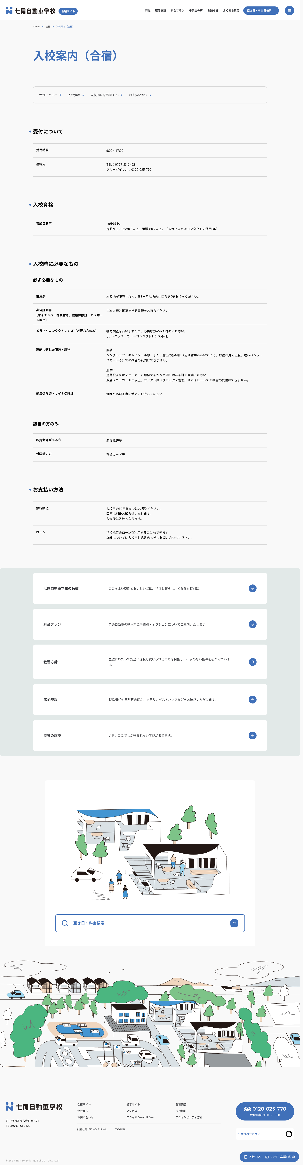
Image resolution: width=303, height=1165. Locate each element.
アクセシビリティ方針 (189, 1117)
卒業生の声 (196, 10)
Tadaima (120, 1129)
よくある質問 (231, 10)
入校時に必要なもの (105, 94)
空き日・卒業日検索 (259, 10)
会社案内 (82, 1111)
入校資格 (74, 94)
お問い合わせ (85, 1117)
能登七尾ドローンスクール (92, 1129)
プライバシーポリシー (140, 1117)
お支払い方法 (138, 94)
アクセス (131, 1111)
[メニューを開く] (289, 10)
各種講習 (181, 1104)
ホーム (36, 26)
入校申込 (255, 1157)
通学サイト (133, 1104)
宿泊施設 (160, 10)
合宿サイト (68, 11)
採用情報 (181, 1111)
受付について (48, 94)
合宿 (48, 26)
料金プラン (177, 10)
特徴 (147, 10)
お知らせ (212, 10)
